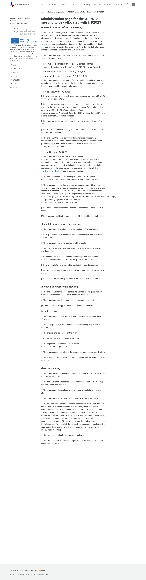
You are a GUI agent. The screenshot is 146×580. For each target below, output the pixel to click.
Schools (51, 4)
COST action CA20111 (18, 23)
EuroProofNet (22, 4)
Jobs (72, 4)
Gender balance (100, 4)
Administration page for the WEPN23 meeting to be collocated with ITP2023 (71, 20)
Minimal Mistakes (46, 574)
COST (12, 45)
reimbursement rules (51, 202)
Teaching (83, 4)
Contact (116, 4)
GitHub (14, 570)
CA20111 (25, 570)
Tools (40, 4)
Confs (62, 4)
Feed (44, 570)
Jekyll (36, 574)
